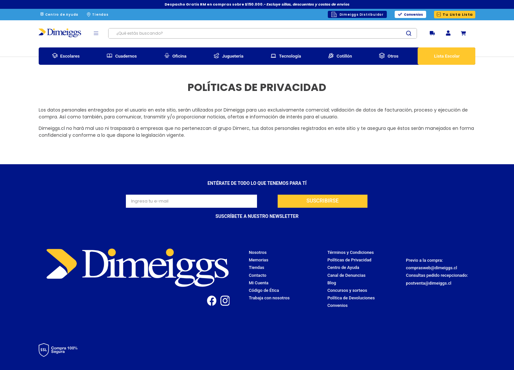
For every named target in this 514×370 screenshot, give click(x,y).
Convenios (413, 14)
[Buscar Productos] (411, 33)
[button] (448, 33)
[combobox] (262, 33)
